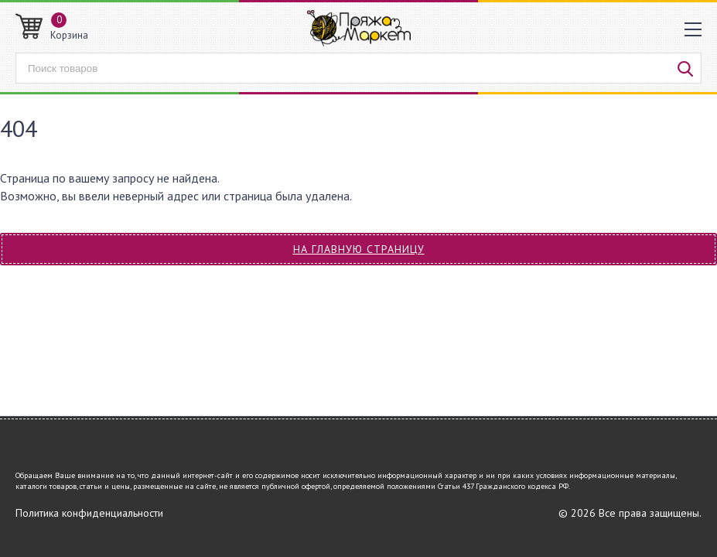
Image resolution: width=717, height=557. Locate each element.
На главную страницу (359, 249)
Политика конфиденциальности (89, 513)
